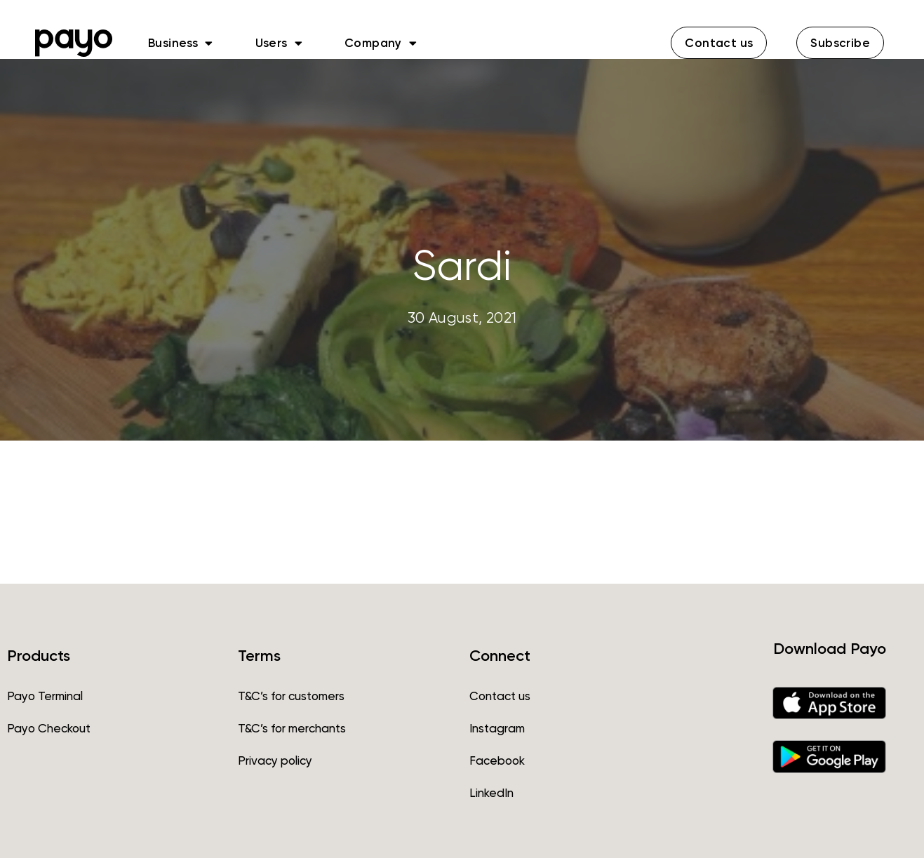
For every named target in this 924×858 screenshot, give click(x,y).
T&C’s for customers (291, 696)
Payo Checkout (49, 728)
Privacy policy (275, 760)
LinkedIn (491, 793)
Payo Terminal (45, 696)
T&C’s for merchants (292, 728)
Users (278, 43)
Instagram (497, 728)
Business (180, 43)
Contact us (499, 696)
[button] (719, 43)
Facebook (497, 760)
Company (380, 43)
